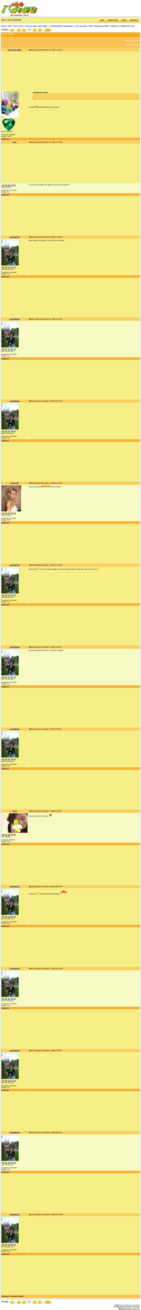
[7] (29, 29)
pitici (14, 142)
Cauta (102, 20)
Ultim (47, 29)
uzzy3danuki (14, 237)
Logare (124, 20)
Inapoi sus (5, 139)
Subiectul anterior (132, 41)
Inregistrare (133, 20)
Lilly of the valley (14, 50)
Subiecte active (113, 20)
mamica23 (14, 483)
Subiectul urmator (132, 45)
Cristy (14, 811)
